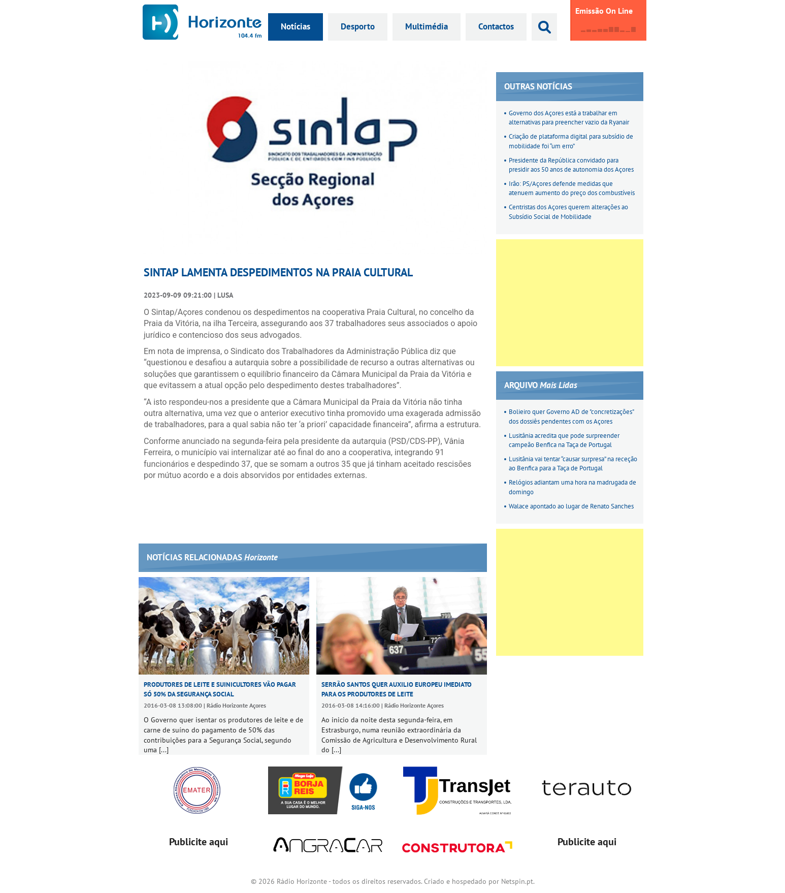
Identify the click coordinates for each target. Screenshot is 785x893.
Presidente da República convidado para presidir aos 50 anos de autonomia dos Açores (571, 165)
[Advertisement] (569, 302)
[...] (164, 749)
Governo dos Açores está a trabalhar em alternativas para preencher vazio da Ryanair (569, 117)
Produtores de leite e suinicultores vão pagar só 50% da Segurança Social (220, 689)
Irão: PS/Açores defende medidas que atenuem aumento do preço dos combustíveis (572, 188)
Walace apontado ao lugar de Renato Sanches (571, 506)
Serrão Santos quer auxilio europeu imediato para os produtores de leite (396, 689)
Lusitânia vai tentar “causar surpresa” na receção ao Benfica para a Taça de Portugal (573, 463)
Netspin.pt (517, 881)
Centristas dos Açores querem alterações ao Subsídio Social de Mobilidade (568, 211)
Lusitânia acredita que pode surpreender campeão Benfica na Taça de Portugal (564, 440)
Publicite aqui (198, 841)
